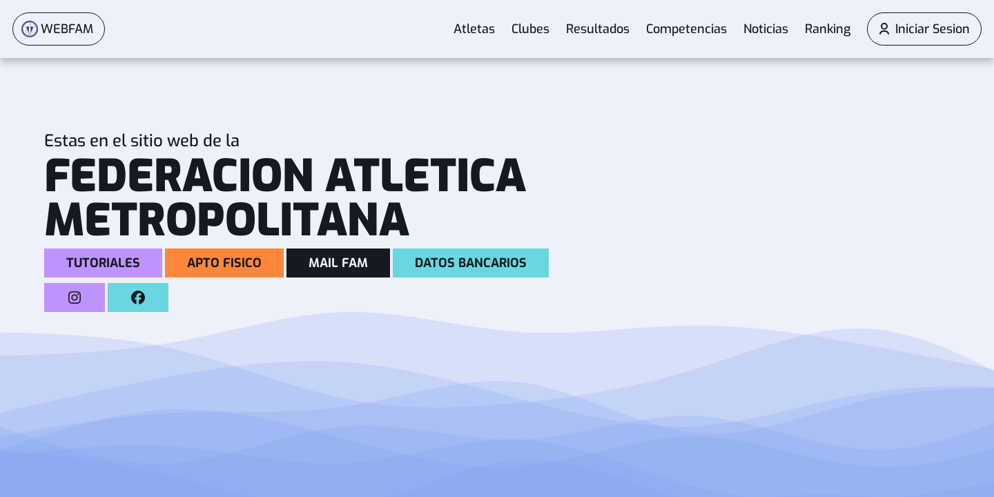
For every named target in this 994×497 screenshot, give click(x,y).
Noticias (765, 29)
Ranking (827, 29)
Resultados (598, 29)
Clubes (530, 29)
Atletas (474, 29)
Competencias (686, 29)
